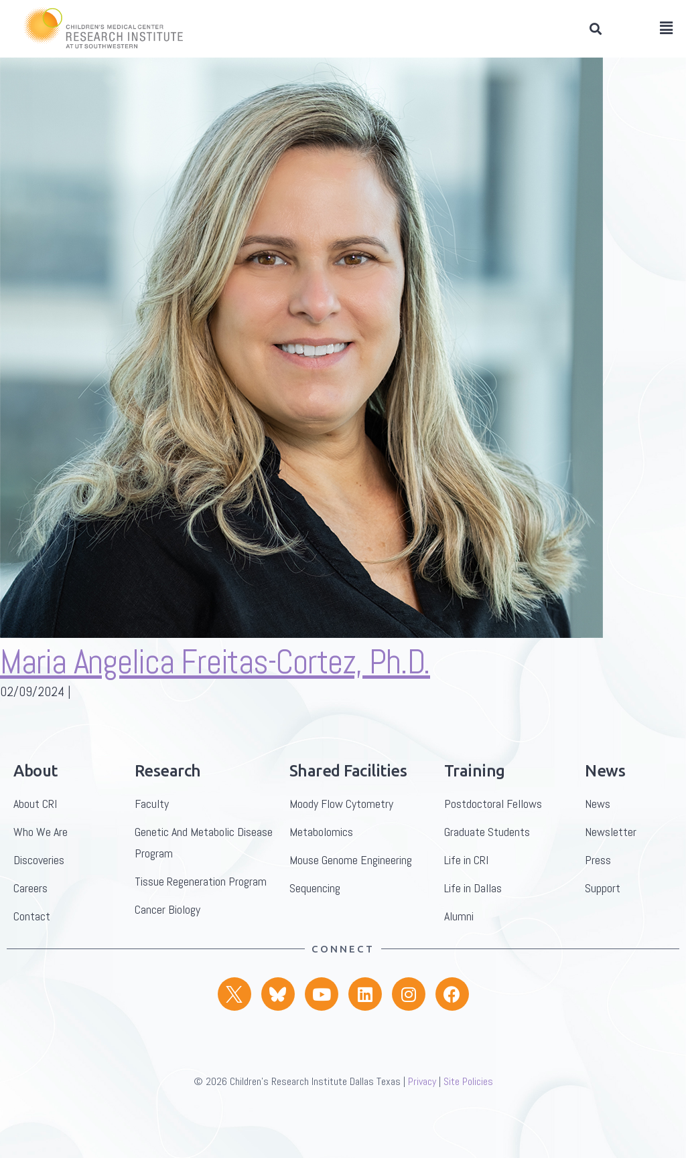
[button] (595, 29)
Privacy (422, 1103)
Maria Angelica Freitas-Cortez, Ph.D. (215, 684)
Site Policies (468, 1103)
